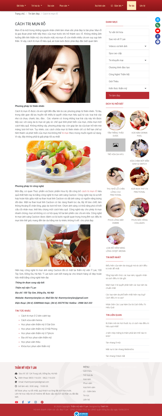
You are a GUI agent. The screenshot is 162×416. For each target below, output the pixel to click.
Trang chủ (20, 13)
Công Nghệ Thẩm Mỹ (119, 74)
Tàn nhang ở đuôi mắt (115, 356)
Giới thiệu (20, 4)
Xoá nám (51, 4)
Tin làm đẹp (34, 13)
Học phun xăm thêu (30, 341)
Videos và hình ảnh (118, 46)
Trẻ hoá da (36, 4)
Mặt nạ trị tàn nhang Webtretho (120, 349)
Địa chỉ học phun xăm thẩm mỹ (36, 337)
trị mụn (65, 132)
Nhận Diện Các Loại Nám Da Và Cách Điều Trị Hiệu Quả (126, 306)
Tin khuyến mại (116, 60)
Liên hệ (142, 4)
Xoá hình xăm (100, 4)
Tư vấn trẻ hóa (116, 32)
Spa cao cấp (115, 53)
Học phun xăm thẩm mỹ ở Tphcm (37, 333)
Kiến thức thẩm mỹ (118, 88)
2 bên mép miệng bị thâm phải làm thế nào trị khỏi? (126, 334)
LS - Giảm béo (116, 4)
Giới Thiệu (113, 81)
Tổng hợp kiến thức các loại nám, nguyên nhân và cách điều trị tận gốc (126, 277)
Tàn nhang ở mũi (113, 342)
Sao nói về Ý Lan (117, 39)
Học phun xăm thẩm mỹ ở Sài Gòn (38, 324)
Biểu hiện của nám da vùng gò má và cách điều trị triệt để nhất (126, 267)
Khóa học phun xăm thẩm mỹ (35, 346)
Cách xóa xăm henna (31, 320)
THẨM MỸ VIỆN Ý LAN (126, 367)
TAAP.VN (104, 406)
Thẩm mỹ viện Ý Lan (79, 406)
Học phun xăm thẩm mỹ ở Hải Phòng (39, 328)
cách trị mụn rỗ (89, 191)
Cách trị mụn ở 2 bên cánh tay (36, 315)
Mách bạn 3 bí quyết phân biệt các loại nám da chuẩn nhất (126, 286)
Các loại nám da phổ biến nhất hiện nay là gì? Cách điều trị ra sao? (126, 296)
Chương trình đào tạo (119, 67)
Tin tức (131, 4)
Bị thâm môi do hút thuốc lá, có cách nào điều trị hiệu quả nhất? (127, 325)
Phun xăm (63, 4)
